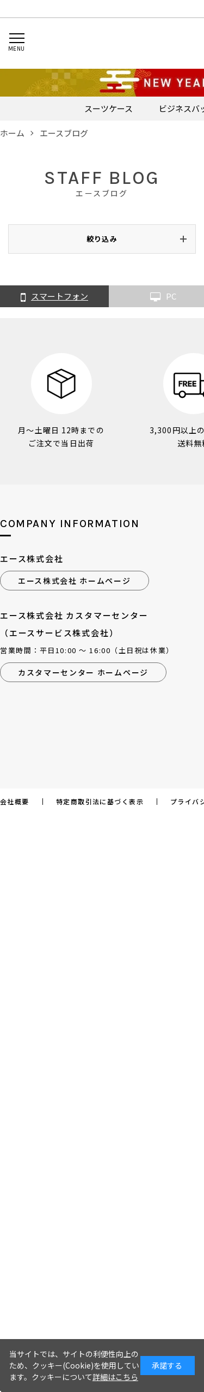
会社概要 (14, 801)
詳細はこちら (115, 1376)
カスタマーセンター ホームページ (83, 672)
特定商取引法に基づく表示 (100, 801)
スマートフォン (54, 296)
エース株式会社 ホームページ (74, 580)
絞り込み (102, 239)
